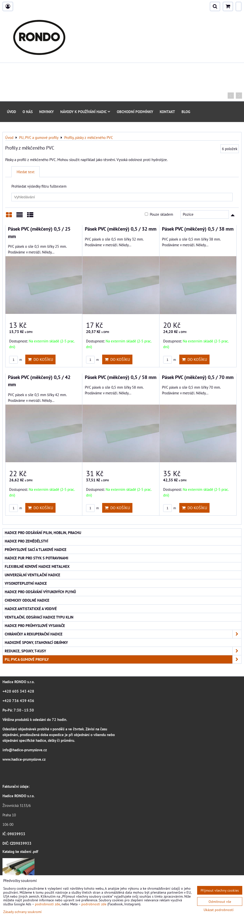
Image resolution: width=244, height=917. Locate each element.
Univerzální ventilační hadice (32, 574)
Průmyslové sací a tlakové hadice (35, 549)
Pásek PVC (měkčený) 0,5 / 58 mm (120, 377)
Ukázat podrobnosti (219, 910)
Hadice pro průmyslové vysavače (35, 625)
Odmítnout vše (220, 901)
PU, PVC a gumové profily (123, 659)
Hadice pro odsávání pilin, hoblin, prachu (43, 532)
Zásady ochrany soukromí (22, 911)
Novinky (46, 111)
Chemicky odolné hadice (27, 600)
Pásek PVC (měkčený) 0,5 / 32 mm (120, 229)
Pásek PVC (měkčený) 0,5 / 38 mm (198, 229)
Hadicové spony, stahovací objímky (36, 642)
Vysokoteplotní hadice (26, 583)
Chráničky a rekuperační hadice (123, 634)
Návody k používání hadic (85, 111)
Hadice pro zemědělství (26, 541)
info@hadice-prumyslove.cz (24, 749)
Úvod (11, 111)
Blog (186, 111)
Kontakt (167, 111)
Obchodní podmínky (135, 111)
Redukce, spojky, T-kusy (123, 651)
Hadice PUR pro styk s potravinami (36, 557)
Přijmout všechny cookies (220, 890)
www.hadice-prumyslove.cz (24, 759)
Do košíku (40, 359)
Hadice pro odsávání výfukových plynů (40, 591)
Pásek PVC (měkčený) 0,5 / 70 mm (198, 377)
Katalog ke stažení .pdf (20, 851)
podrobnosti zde (47, 904)
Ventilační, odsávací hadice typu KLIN (39, 617)
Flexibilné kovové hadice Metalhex (37, 566)
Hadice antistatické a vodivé (31, 608)
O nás (28, 111)
